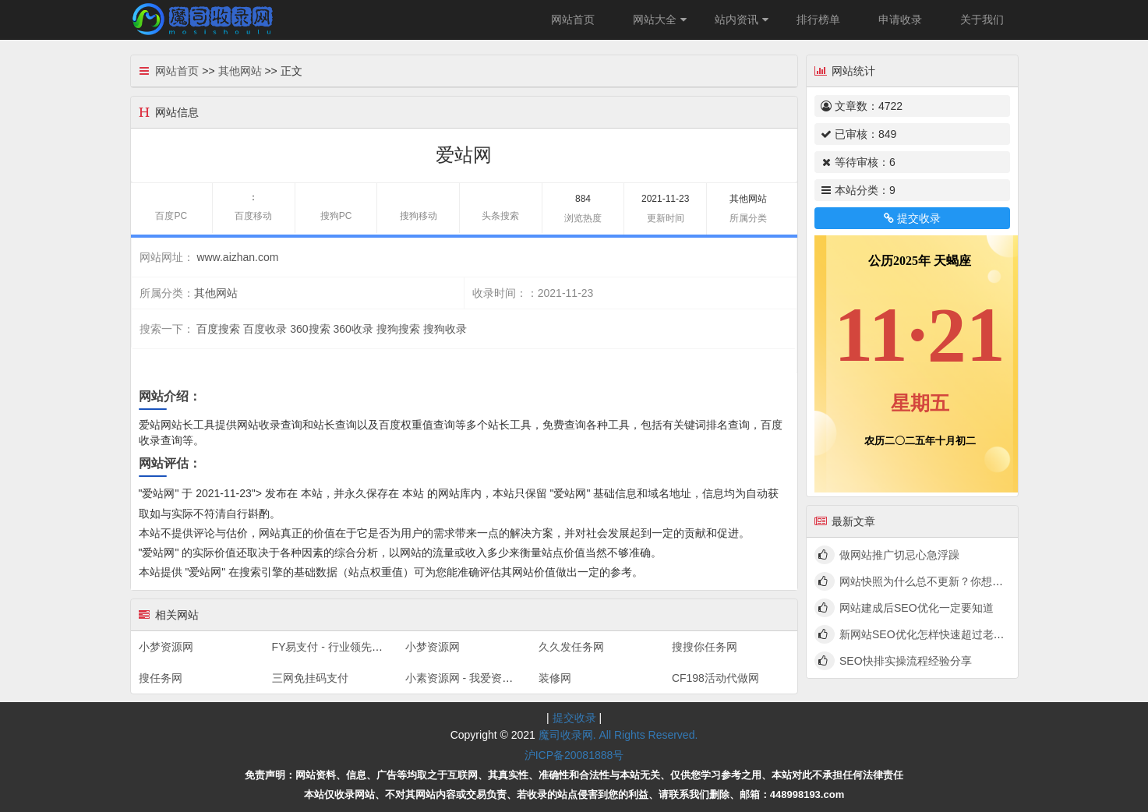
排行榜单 (818, 19)
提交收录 (912, 218)
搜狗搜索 (398, 329)
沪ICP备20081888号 (574, 755)
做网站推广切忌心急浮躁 (899, 555)
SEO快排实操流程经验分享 (905, 661)
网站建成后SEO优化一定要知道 (916, 608)
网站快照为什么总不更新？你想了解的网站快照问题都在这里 (986, 581)
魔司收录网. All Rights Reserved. (618, 735)
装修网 (555, 678)
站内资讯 (743, 19)
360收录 (353, 329)
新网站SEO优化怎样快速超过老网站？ (932, 634)
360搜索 (310, 329)
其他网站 (240, 71)
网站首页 (573, 19)
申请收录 (900, 19)
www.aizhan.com (237, 257)
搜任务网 (160, 678)
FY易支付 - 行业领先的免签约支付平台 (365, 647)
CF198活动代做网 (715, 678)
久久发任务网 (571, 647)
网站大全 (662, 19)
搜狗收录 (445, 329)
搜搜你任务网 (704, 647)
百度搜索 (218, 329)
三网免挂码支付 (310, 678)
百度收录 (265, 329)
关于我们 (982, 19)
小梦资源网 (166, 647)
